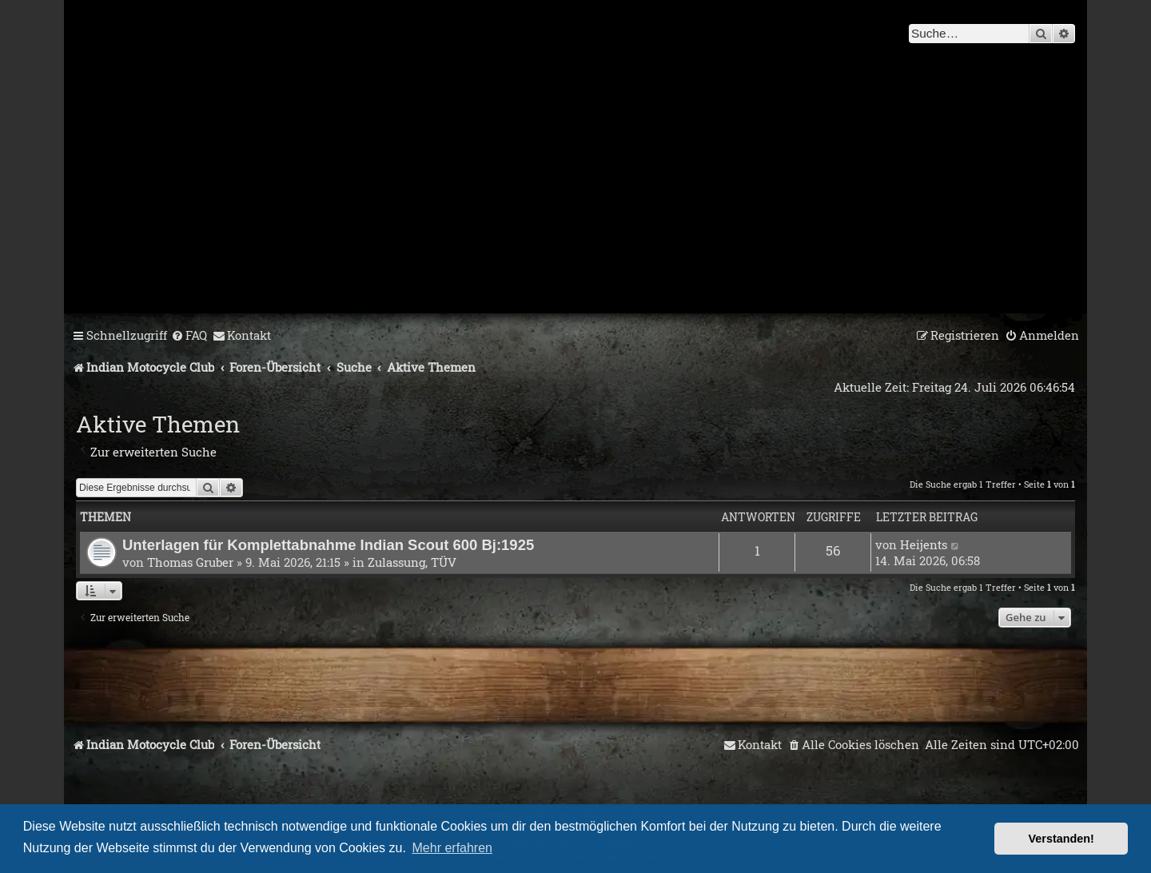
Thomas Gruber (190, 562)
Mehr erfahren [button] (452, 848)
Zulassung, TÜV (412, 562)
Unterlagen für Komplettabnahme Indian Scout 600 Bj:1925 (328, 544)
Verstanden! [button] (1061, 838)
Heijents (923, 544)
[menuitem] (189, 335)
